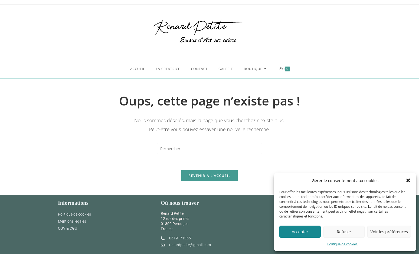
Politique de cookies (342, 244)
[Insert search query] (209, 148)
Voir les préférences (389, 231)
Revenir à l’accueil (209, 175)
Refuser (344, 231)
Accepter (300, 231)
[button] (408, 180)
